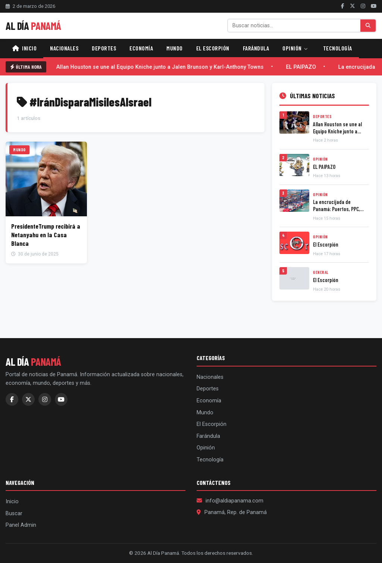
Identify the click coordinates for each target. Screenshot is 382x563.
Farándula (256, 48)
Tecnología (337, 48)
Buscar (14, 513)
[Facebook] (342, 6)
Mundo (174, 48)
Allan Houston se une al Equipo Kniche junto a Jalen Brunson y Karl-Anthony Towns (162, 67)
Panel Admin (21, 525)
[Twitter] (352, 6)
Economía (141, 48)
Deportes (104, 48)
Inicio (24, 48)
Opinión (295, 48)
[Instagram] (363, 6)
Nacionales (64, 48)
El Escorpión (212, 48)
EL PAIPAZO (303, 67)
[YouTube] (373, 6)
